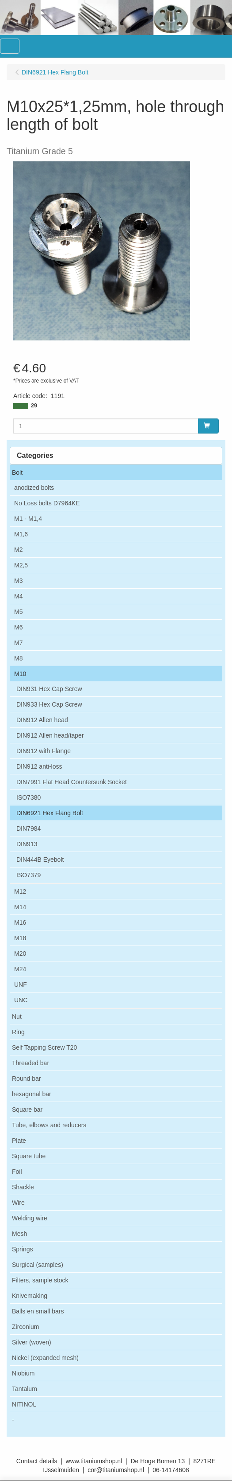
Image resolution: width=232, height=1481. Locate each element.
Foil (17, 1171)
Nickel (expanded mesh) (45, 1357)
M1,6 (21, 534)
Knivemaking (29, 1295)
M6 (18, 627)
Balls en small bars (38, 1311)
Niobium (23, 1373)
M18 (20, 938)
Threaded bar (30, 1063)
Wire (18, 1202)
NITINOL (24, 1404)
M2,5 (21, 565)
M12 (20, 891)
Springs (22, 1249)
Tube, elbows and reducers (49, 1125)
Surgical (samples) (37, 1264)
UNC (20, 1000)
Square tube (29, 1156)
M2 (18, 549)
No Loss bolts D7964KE (47, 503)
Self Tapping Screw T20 (44, 1047)
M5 (18, 611)
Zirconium (25, 1326)
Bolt (17, 472)
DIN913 (26, 844)
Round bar (26, 1078)
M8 (18, 658)
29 (34, 405)
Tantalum (24, 1388)
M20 (20, 953)
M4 (18, 596)
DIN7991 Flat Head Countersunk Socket (71, 781)
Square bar (27, 1109)
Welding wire (29, 1218)
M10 (20, 673)
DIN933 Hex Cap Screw (49, 704)
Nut (17, 1016)
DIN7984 (28, 828)
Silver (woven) (31, 1342)
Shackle (23, 1187)
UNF (20, 984)
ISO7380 (28, 797)
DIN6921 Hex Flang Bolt (49, 813)
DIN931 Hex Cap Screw (49, 688)
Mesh (19, 1233)
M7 (18, 642)
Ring (18, 1032)
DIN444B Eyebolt (40, 859)
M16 (20, 922)
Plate (19, 1140)
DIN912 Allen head (42, 719)
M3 (18, 580)
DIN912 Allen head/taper (50, 735)
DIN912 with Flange (43, 750)
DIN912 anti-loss (39, 766)
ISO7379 (28, 875)
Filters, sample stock (40, 1280)
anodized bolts (34, 487)
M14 (20, 906)
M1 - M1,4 (28, 518)
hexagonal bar (31, 1094)
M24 (20, 969)
